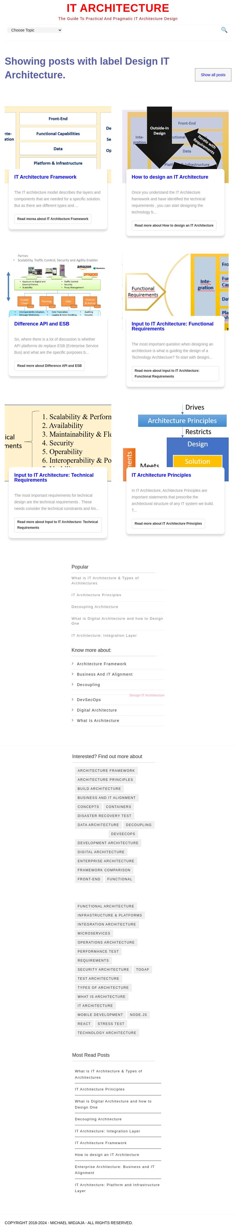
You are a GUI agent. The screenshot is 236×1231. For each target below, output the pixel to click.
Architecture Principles (105, 780)
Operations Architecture (106, 942)
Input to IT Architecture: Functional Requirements (173, 326)
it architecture (95, 1006)
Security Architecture (103, 970)
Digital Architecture (97, 710)
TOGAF (143, 970)
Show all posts (213, 75)
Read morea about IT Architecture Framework (52, 219)
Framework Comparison (104, 870)
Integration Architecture (107, 924)
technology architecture (107, 1033)
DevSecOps (89, 700)
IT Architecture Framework (45, 177)
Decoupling (88, 684)
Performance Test (98, 951)
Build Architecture (99, 789)
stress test (111, 1024)
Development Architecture (108, 843)
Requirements (93, 960)
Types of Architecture (103, 988)
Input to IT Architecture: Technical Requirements (54, 477)
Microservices (94, 933)
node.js (138, 1015)
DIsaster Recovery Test (105, 816)
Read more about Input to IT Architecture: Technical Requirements (57, 525)
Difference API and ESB (41, 324)
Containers (119, 807)
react (84, 1024)
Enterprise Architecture (106, 861)
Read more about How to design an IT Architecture (174, 225)
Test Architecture (99, 979)
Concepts (88, 807)
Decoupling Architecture (95, 607)
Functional (120, 879)
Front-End (89, 879)
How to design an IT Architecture (170, 177)
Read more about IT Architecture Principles (168, 523)
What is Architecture (98, 720)
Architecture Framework (102, 664)
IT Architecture (118, 8)
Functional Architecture (106, 906)
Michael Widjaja (67, 1223)
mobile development (100, 1015)
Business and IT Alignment (105, 674)
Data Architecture (98, 825)
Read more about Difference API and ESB (49, 366)
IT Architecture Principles (161, 475)
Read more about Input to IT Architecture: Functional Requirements (167, 373)
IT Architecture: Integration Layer (104, 635)
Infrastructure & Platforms (110, 915)
